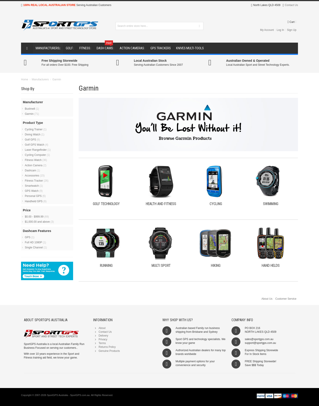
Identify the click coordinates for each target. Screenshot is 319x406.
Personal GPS (35, 196)
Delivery (103, 335)
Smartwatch (34, 185)
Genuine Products (109, 351)
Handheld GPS (36, 201)
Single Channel (36, 247)
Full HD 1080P (35, 242)
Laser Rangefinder (38, 149)
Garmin (32, 113)
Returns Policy (107, 347)
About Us (266, 298)
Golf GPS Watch (36, 144)
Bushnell (32, 108)
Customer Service (285, 298)
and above (39, 221)
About (102, 328)
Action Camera (35, 165)
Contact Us (291, 5)
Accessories (35, 175)
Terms (102, 343)
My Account (267, 30)
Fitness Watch (36, 160)
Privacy (103, 339)
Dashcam (32, 170)
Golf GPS (32, 139)
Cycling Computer (37, 154)
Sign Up (291, 30)
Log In (280, 30)
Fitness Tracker (37, 180)
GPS (29, 237)
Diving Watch (34, 134)
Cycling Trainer (36, 129)
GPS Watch (34, 190)
